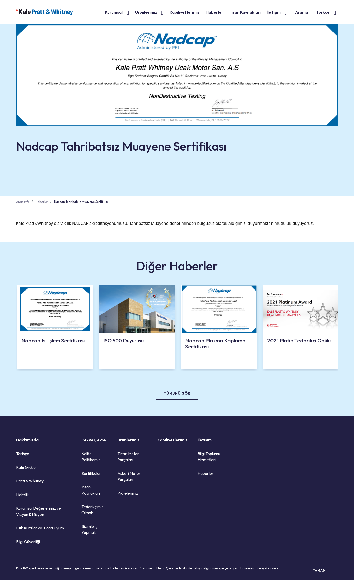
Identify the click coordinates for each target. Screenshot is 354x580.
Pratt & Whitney (30, 480)
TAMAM (319, 570)
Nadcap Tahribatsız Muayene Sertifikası (81, 202)
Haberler (214, 12)
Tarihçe (22, 453)
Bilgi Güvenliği (28, 541)
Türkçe (323, 12)
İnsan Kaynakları (245, 12)
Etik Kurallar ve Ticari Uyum (40, 527)
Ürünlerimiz (146, 12)
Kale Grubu (26, 467)
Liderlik (22, 494)
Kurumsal (114, 12)
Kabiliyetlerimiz (185, 12)
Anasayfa (23, 202)
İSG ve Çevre (93, 439)
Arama (301, 12)
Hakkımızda (27, 439)
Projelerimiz (127, 493)
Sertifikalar (91, 473)
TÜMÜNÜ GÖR (177, 393)
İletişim (274, 12)
